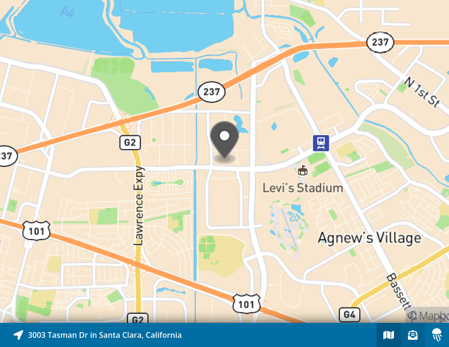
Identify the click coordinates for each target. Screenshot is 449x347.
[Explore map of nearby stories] (224, 161)
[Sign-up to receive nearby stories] (413, 335)
